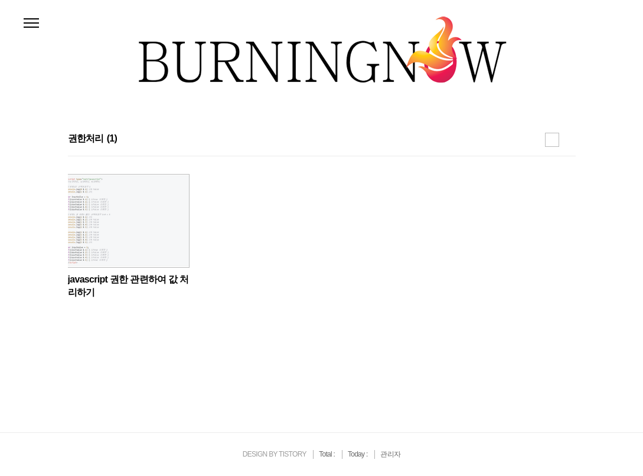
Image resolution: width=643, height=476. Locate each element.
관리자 (390, 454)
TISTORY (292, 454)
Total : (328, 454)
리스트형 (569, 140)
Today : (358, 454)
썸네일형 (552, 140)
